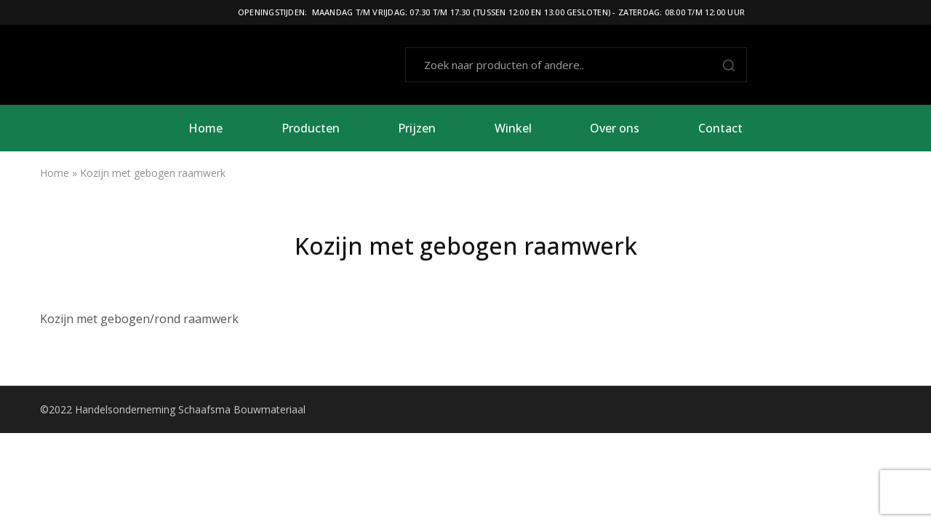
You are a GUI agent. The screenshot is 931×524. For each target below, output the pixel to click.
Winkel (513, 128)
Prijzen (417, 128)
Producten (310, 128)
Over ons (614, 128)
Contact (720, 128)
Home (205, 128)
